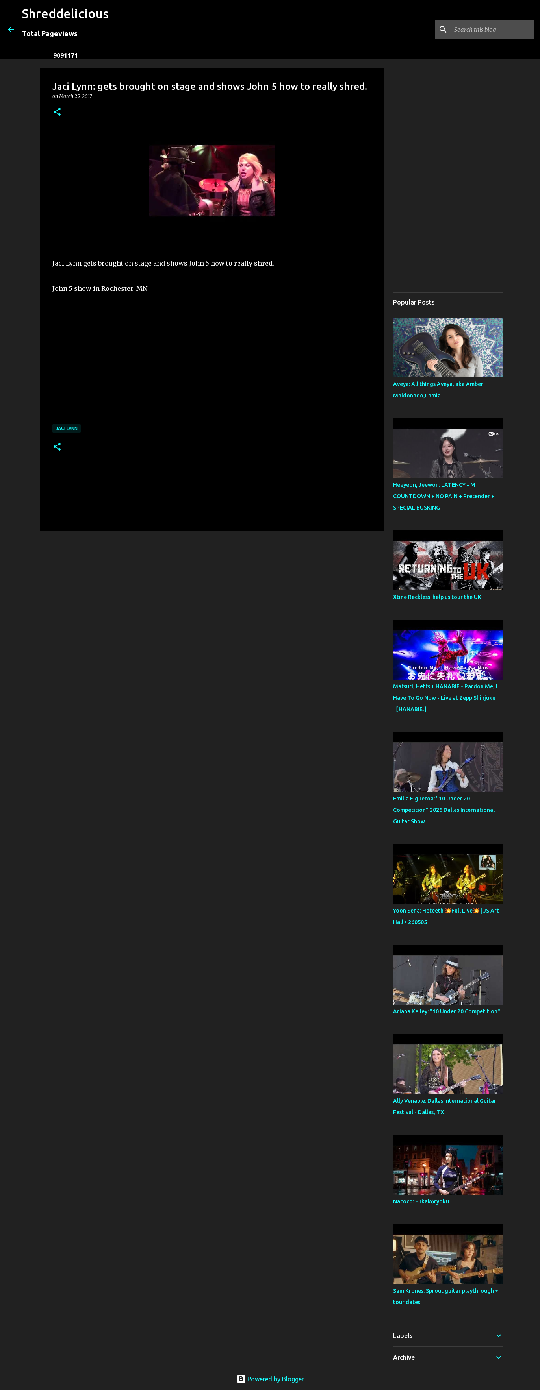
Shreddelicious (65, 13)
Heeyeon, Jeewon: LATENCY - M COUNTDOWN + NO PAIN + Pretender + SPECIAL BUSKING (443, 496)
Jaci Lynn (67, 428)
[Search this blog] (492, 29)
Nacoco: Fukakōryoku (421, 1201)
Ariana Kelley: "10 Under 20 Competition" (446, 1011)
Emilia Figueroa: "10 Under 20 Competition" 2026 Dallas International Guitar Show (444, 809)
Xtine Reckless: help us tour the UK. (437, 597)
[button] (57, 112)
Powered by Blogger (270, 1379)
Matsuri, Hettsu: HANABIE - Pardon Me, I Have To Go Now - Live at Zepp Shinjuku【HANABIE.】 (445, 697)
